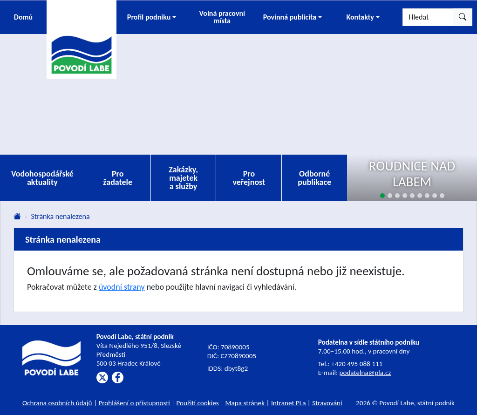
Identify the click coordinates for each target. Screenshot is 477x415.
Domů (23, 17)
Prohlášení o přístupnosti (134, 403)
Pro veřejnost (248, 178)
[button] (151, 17)
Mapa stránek (245, 403)
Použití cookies (198, 403)
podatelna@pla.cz (365, 372)
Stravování (327, 403)
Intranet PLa (288, 403)
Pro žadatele (117, 178)
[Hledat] (427, 17)
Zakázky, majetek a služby (183, 177)
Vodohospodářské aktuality (42, 178)
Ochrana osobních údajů (57, 403)
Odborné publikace (314, 178)
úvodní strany (122, 287)
